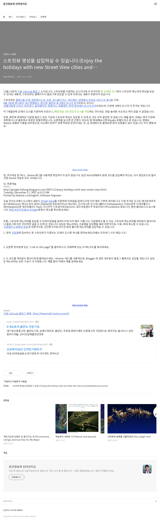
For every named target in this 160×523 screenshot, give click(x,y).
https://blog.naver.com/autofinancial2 (27, 344)
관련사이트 (7, 501)
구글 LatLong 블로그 (28, 91)
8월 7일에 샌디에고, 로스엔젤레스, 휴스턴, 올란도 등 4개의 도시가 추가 (40, 102)
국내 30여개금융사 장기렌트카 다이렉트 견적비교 (33, 353)
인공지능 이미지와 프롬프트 (13, 510)
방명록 (43, 16)
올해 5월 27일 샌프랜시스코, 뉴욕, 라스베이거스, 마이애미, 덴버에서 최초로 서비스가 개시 (63, 99)
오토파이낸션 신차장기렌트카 (24, 349)
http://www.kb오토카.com (20, 321)
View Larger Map (80, 170)
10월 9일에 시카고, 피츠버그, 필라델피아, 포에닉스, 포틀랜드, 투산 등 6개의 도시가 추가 (49, 105)
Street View (48, 200)
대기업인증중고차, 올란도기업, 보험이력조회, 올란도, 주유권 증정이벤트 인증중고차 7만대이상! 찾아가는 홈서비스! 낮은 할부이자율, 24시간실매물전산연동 (70, 332)
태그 (10, 16)
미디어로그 (21, 16)
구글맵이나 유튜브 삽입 (15, 226)
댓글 (5, 452)
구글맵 (14, 232)
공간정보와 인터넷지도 (15, 4)
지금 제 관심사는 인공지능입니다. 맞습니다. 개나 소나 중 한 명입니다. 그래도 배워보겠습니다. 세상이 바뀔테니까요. (62, 470)
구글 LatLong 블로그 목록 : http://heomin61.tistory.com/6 (36, 313)
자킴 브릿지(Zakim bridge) (23, 209)
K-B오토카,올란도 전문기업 (23, 326)
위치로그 (33, 16)
